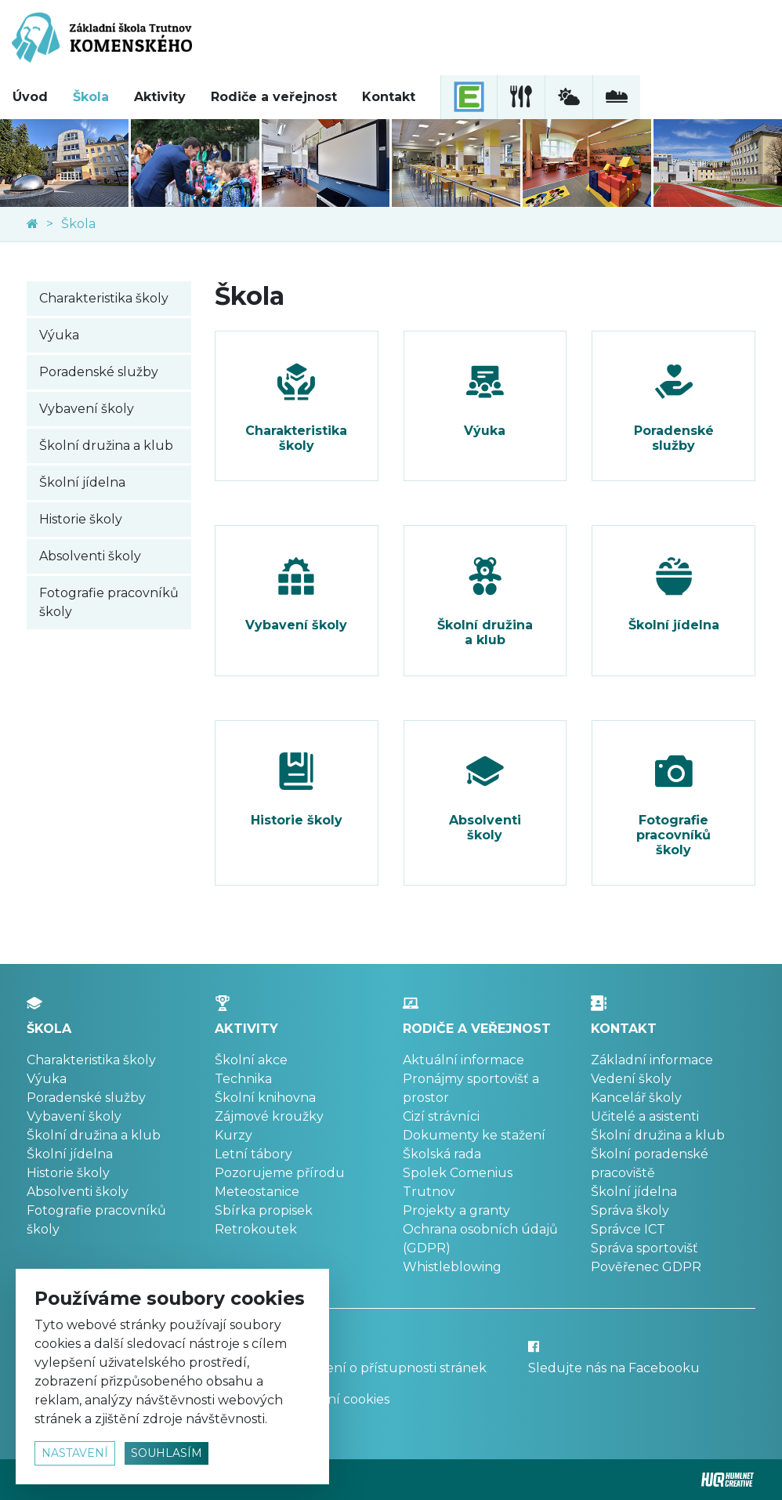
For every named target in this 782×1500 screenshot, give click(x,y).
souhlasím (166, 1453)
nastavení (75, 1453)
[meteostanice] (568, 97)
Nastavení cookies (333, 1399)
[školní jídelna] (521, 97)
